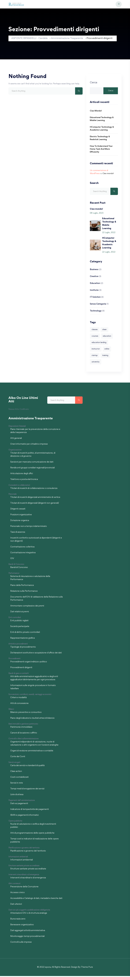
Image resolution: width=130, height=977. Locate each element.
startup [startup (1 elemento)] (95, 356)
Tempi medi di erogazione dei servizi (27, 790)
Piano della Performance (22, 586)
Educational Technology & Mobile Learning (102, 119)
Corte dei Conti (17, 758)
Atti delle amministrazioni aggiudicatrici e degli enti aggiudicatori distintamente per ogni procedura (34, 679)
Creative (94, 277)
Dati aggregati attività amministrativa (27, 931)
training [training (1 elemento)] (105, 356)
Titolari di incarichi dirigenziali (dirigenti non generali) (34, 504)
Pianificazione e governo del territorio (28, 852)
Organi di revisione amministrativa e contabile (31, 752)
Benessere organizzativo (22, 926)
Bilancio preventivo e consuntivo (26, 713)
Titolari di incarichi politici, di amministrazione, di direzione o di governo (32, 455)
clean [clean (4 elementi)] (104, 330)
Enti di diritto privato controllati (25, 633)
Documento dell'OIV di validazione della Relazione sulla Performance (36, 599)
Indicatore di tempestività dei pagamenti (29, 810)
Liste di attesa (16, 796)
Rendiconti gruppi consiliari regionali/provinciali (32, 469)
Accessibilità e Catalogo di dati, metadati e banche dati (36, 899)
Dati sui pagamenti (19, 804)
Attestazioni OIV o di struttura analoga (28, 914)
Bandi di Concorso (19, 568)
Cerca (93, 83)
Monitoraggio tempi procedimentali (27, 937)
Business (94, 270)
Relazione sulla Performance (24, 592)
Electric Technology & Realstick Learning (100, 138)
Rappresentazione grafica (22, 639)
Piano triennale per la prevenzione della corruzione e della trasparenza (35, 431)
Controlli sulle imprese (21, 943)
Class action (16, 772)
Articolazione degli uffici (21, 475)
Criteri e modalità (18, 699)
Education (95, 284)
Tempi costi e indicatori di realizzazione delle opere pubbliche (34, 841)
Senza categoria (98, 305)
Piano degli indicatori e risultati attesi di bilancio (32, 719)
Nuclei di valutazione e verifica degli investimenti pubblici (33, 826)
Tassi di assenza (17, 533)
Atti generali (16, 439)
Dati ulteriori (16, 905)
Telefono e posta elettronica (24, 480)
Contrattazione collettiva (22, 548)
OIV (12, 559)
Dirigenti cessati (17, 510)
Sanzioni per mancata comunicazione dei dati (31, 463)
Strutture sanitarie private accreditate (28, 870)
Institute (94, 291)
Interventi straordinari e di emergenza (28, 879)
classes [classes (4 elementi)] (95, 330)
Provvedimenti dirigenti (21, 669)
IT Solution (95, 298)
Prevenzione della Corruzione (24, 888)
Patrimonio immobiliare (21, 728)
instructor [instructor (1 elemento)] (96, 350)
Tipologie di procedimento (23, 648)
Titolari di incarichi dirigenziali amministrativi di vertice (35, 498)
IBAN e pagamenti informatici (24, 816)
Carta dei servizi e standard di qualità (27, 767)
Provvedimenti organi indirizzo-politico (28, 663)
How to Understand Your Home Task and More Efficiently (101, 149)
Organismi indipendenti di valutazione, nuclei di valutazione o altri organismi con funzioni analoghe (34, 744)
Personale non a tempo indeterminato (28, 527)
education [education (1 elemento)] (107, 337)
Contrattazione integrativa (23, 554)
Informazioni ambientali (21, 861)
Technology (96, 311)
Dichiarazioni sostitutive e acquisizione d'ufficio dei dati (36, 654)
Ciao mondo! (96, 111)
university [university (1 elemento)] (95, 363)
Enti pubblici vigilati (19, 622)
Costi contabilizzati (19, 778)
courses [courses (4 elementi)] (95, 337)
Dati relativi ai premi (19, 613)
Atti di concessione (19, 704)
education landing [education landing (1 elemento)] (99, 343)
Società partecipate (19, 627)
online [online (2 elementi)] (106, 350)
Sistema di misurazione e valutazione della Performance (30, 579)
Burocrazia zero (17, 920)
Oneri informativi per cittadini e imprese (29, 445)
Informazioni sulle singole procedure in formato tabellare (33, 688)
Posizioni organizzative (21, 516)
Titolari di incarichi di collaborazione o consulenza (33, 489)
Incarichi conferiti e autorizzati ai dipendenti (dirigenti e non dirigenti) (36, 540)
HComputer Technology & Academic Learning (102, 129)
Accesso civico (17, 894)
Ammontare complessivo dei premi (27, 607)
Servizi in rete (16, 784)
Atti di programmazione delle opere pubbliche (32, 834)
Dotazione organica (19, 521)
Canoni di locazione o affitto (23, 734)
